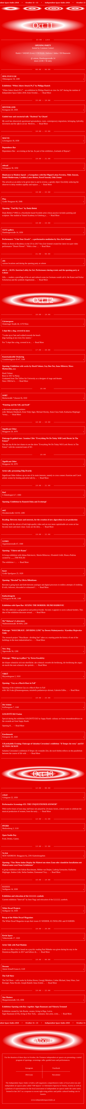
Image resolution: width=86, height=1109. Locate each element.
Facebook (56, 1068)
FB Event (29, 1075)
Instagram (29, 1068)
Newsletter (56, 1075)
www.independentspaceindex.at (43, 1100)
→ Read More (45, 93)
